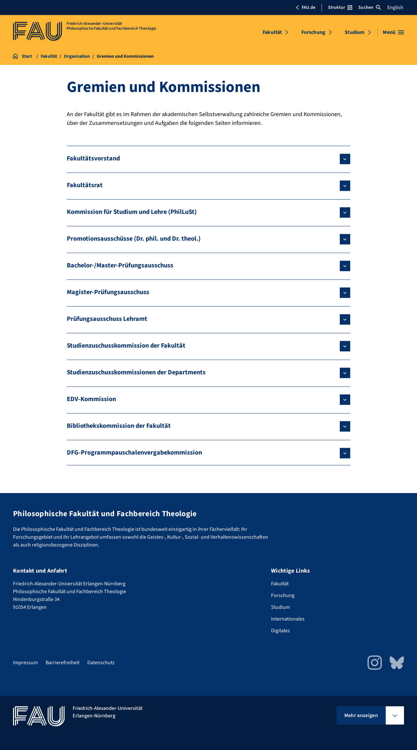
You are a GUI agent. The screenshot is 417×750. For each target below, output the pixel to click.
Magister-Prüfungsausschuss (108, 292)
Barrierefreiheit (62, 662)
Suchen (369, 7)
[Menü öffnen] (393, 32)
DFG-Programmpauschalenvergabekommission (134, 452)
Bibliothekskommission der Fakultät (119, 425)
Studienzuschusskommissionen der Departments (136, 372)
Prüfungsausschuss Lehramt (107, 318)
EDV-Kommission (91, 399)
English (395, 7)
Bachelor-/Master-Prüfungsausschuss (120, 265)
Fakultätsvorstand (93, 158)
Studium (355, 32)
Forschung (313, 32)
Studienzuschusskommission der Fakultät (126, 345)
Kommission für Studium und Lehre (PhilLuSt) (132, 212)
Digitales (280, 630)
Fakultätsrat (85, 185)
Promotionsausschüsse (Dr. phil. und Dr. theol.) (134, 238)
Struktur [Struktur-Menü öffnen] (340, 7)
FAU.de (305, 7)
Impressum (25, 662)
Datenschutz (101, 662)
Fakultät (272, 32)
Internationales (288, 618)
